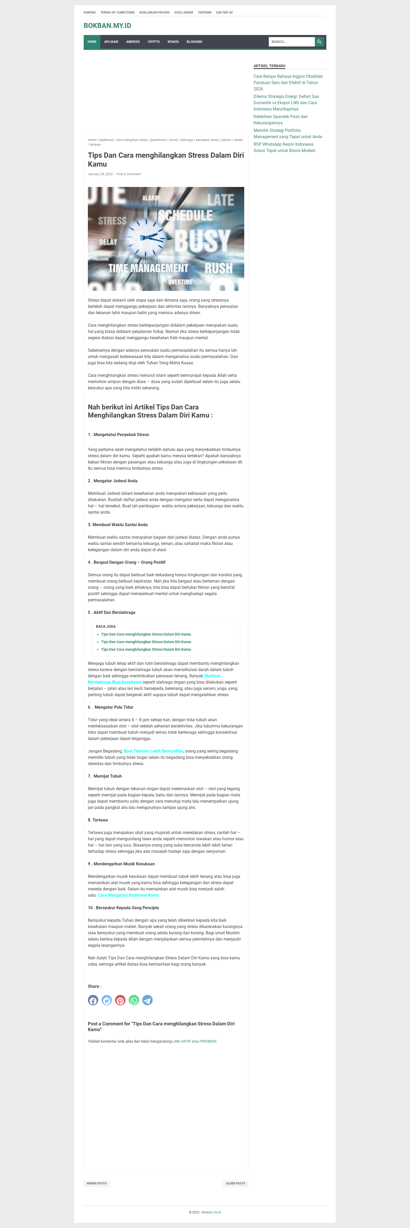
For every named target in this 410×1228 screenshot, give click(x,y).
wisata (173, 42)
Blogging (194, 42)
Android (133, 42)
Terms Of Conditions (117, 12)
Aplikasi (111, 42)
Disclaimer (183, 12)
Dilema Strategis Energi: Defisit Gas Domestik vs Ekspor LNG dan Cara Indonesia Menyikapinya (286, 102)
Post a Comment (129, 174)
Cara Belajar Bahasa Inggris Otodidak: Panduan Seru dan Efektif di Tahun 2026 (289, 82)
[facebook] (93, 1000)
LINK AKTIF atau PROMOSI (194, 1041)
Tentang (205, 12)
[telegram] (147, 1000)
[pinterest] (120, 1000)
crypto (154, 42)
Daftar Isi (224, 12)
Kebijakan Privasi (154, 12)
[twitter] (106, 1000)
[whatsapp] (134, 1000)
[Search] (292, 41)
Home (92, 42)
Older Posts (235, 1183)
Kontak (90, 12)
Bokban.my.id (107, 26)
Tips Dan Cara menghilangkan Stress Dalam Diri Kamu (146, 634)
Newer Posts (97, 1183)
